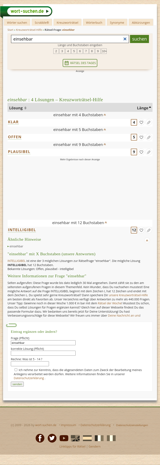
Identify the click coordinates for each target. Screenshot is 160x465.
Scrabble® (42, 23)
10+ (104, 51)
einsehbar (16, 246)
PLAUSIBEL (19, 151)
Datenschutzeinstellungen (132, 425)
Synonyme (117, 23)
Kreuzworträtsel (67, 23)
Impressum (68, 425)
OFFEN (14, 136)
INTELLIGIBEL (22, 229)
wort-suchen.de (45, 425)
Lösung (16, 107)
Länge (142, 107)
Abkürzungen (141, 23)
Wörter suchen (17, 23)
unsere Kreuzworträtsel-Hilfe (128, 295)
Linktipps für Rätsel (72, 446)
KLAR (13, 121)
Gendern (94, 446)
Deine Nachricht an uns (124, 315)
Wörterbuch (94, 23)
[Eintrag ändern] (148, 122)
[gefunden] (141, 122)
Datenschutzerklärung (29, 378)
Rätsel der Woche (109, 303)
